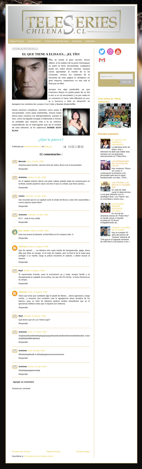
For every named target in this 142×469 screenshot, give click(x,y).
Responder (23, 169)
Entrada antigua (83, 451)
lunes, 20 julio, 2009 (35, 161)
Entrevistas (77, 41)
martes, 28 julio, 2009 (39, 231)
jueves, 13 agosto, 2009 (38, 246)
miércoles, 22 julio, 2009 (35, 196)
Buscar (126, 82)
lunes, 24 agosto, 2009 (37, 292)
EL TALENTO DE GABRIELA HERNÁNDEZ (119, 142)
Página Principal (17, 41)
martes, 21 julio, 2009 (37, 177)
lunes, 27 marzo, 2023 (37, 332)
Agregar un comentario (23, 382)
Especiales (90, 41)
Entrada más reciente (21, 451)
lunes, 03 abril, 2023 (36, 350)
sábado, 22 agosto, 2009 (34, 270)
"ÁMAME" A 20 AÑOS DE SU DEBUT (121, 229)
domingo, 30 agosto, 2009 (34, 316)
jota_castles (24, 231)
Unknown (23, 246)
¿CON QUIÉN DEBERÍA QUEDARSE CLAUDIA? (118, 207)
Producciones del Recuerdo (56, 41)
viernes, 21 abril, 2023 (37, 366)
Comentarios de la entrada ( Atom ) (39, 456)
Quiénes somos (34, 41)
